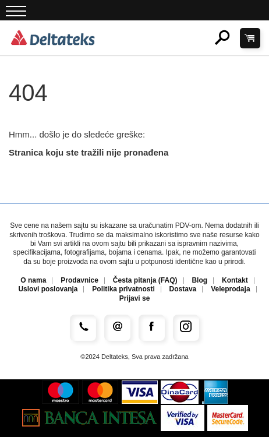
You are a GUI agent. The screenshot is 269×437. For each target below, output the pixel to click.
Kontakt (235, 280)
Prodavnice (79, 280)
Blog (199, 280)
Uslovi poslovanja (47, 289)
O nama (33, 280)
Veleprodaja (230, 289)
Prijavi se (134, 298)
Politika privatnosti (123, 289)
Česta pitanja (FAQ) (145, 280)
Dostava (183, 289)
